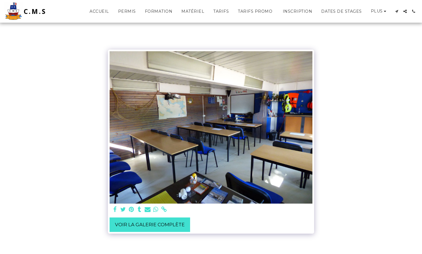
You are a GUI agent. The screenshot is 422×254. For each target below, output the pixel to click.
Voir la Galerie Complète (150, 224)
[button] (397, 11)
